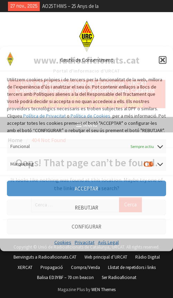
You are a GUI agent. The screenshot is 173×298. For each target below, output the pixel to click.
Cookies (62, 242)
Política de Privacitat (44, 116)
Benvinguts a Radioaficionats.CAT (44, 257)
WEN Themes (103, 289)
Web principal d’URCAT (105, 257)
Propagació (51, 267)
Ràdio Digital (147, 257)
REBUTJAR (86, 207)
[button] (162, 60)
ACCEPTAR (86, 188)
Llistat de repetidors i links (132, 267)
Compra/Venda (85, 267)
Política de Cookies (90, 116)
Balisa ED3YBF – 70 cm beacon (65, 277)
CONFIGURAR (86, 226)
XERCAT (25, 267)
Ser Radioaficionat (119, 277)
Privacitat (84, 242)
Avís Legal (108, 242)
